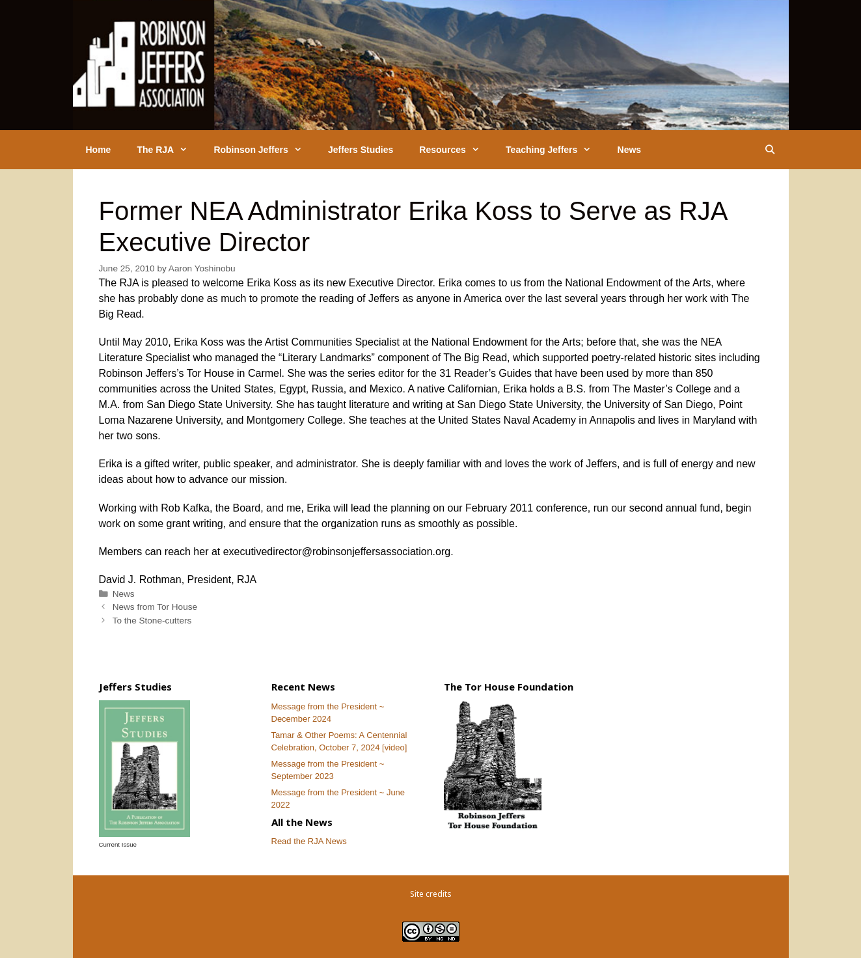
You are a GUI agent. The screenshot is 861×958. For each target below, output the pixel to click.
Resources (456, 149)
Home (98, 149)
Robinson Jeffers (264, 149)
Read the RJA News (309, 841)
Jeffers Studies (360, 149)
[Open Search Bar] (770, 149)
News (630, 149)
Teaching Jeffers (555, 149)
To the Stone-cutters (152, 620)
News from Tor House (155, 607)
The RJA (168, 149)
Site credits (431, 893)
